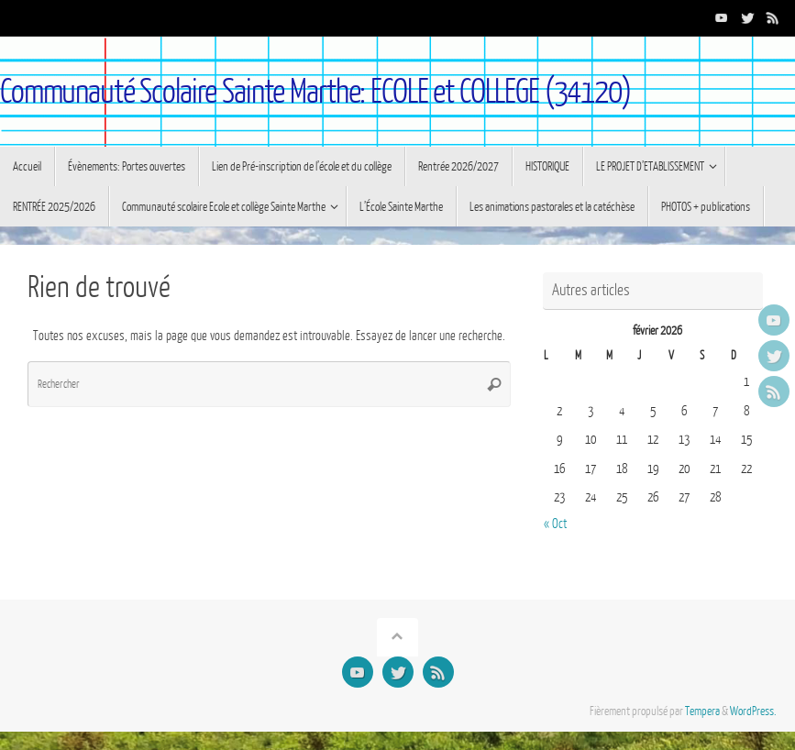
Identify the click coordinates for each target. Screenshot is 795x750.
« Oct (555, 524)
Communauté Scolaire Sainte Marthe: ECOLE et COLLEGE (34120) (315, 92)
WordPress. (753, 711)
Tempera (702, 711)
